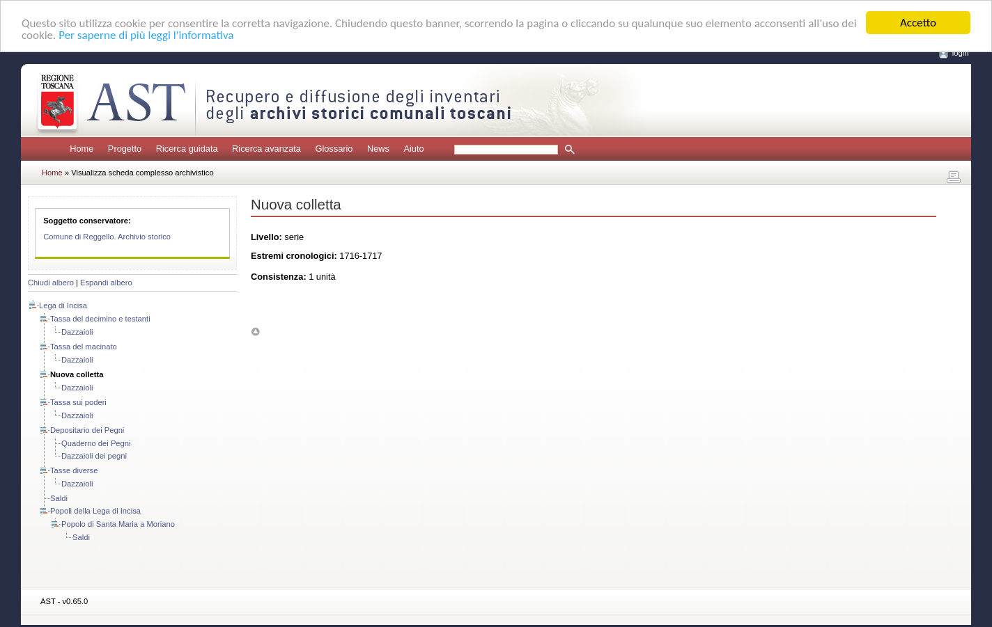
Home (81, 148)
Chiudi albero (51, 282)
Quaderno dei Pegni (96, 443)
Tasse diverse (74, 470)
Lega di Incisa (63, 305)
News (378, 148)
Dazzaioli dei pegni (94, 456)
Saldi (59, 498)
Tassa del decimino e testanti (100, 319)
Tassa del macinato (83, 346)
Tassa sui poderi (78, 402)
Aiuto (413, 148)
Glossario (333, 148)
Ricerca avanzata (266, 148)
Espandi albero (106, 282)
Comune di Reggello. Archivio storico (107, 236)
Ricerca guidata (187, 148)
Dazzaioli (77, 332)
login (960, 53)
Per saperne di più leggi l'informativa (146, 34)
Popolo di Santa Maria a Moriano (118, 524)
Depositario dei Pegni (87, 430)
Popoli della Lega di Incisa (95, 511)
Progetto (124, 148)
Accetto (918, 22)
